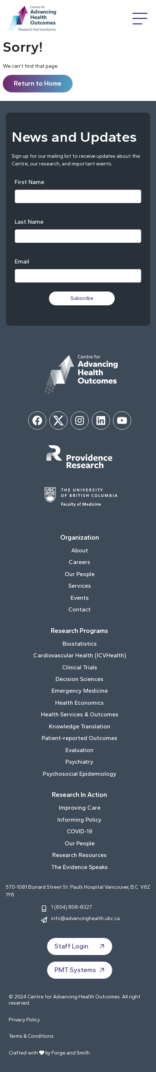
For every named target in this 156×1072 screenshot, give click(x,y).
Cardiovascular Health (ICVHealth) (79, 655)
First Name (29, 182)
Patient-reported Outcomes (79, 738)
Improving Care (79, 807)
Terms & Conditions (31, 1036)
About (79, 550)
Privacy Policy (24, 1020)
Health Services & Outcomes (79, 714)
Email (22, 261)
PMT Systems (80, 970)
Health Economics (79, 702)
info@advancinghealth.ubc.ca (85, 918)
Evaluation (79, 750)
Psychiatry (79, 761)
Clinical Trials (79, 667)
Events (80, 597)
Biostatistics (79, 643)
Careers (79, 562)
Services (79, 585)
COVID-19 (79, 831)
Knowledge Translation (79, 726)
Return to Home (37, 83)
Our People (80, 574)
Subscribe (82, 298)
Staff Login (80, 946)
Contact (79, 609)
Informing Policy (79, 819)
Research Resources (79, 855)
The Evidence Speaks (79, 867)
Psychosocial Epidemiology (80, 773)
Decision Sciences (79, 679)
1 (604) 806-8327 (71, 907)
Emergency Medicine (80, 690)
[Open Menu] (140, 18)
